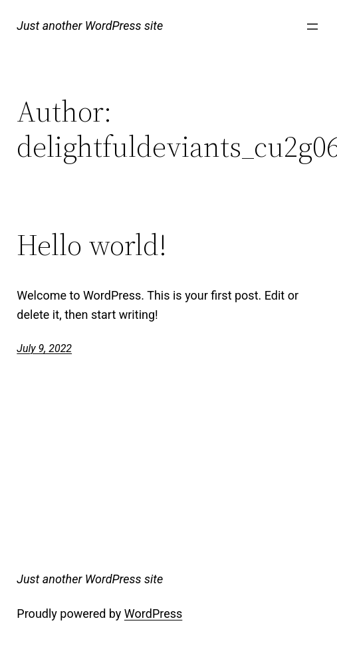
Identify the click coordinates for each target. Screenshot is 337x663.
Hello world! (92, 245)
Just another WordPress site (90, 26)
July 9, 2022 (44, 348)
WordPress (153, 613)
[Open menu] (312, 27)
